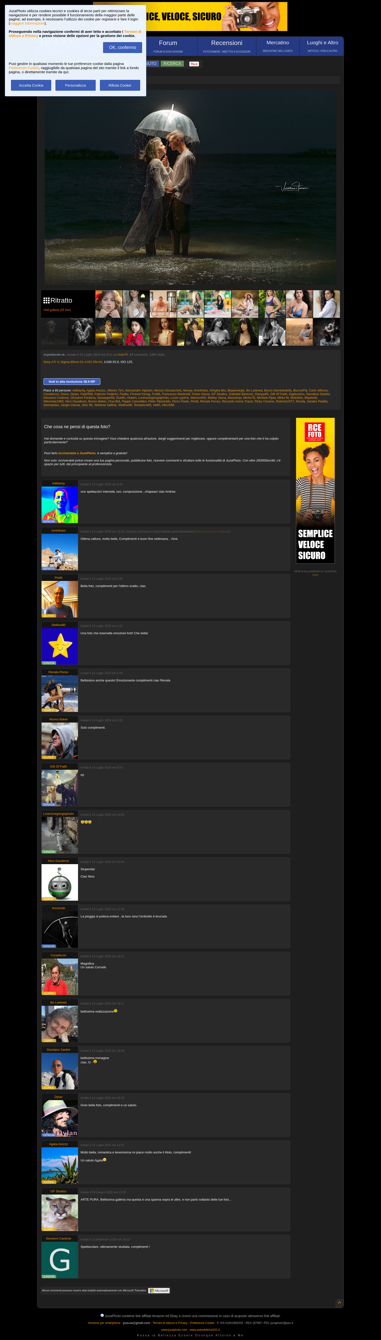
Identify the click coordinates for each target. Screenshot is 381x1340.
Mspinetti (310, 397)
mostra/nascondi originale (212, 531)
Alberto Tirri (115, 390)
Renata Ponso (210, 401)
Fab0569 (86, 394)
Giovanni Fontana (82, 397)
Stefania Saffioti (105, 405)
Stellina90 (125, 405)
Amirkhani (201, 390)
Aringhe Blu (217, 390)
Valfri (156, 405)
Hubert (132, 397)
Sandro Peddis (317, 401)
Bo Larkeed (254, 390)
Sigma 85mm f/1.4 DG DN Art (81, 362)
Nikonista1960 (53, 401)
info (315, 574)
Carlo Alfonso (318, 390)
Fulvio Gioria (200, 394)
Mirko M (282, 397)
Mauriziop (234, 397)
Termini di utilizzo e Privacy (170, 1323)
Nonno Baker (97, 401)
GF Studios (219, 394)
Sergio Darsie (70, 405)
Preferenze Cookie (24, 68)
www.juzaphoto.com (174, 1329)
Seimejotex (51, 405)
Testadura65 (142, 405)
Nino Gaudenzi (75, 401)
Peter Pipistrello (159, 401)
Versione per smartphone (104, 1323)
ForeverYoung (140, 394)
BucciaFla (300, 390)
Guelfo (120, 397)
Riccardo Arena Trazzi (237, 401)
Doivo (65, 394)
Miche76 (249, 397)
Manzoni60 (198, 397)
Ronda (300, 401)
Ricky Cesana (264, 401)
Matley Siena (217, 397)
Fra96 (156, 394)
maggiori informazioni (27, 23)
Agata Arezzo (96, 390)
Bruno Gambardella (278, 390)
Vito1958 (168, 405)
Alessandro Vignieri (138, 390)
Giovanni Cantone (56, 397)
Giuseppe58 (105, 397)
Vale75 (123, 354)
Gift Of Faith (278, 394)
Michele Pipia (266, 397)
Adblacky (78, 390)
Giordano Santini (318, 394)
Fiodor (124, 394)
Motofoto (296, 397)
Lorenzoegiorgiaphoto (153, 397)
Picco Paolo (180, 401)
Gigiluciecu (296, 394)
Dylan (74, 394)
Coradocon (51, 394)
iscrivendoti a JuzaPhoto (76, 453)
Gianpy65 (261, 394)
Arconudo (58, 908)
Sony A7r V (51, 362)
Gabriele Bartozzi (241, 394)
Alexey (187, 390)
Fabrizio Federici (106, 394)
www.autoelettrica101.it (205, 1329)
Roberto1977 (285, 401)
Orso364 (114, 401)
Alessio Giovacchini (167, 390)
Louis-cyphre (180, 397)
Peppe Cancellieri (134, 401)
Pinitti (194, 401)
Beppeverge (235, 390)
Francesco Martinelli (176, 394)
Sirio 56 (87, 405)
